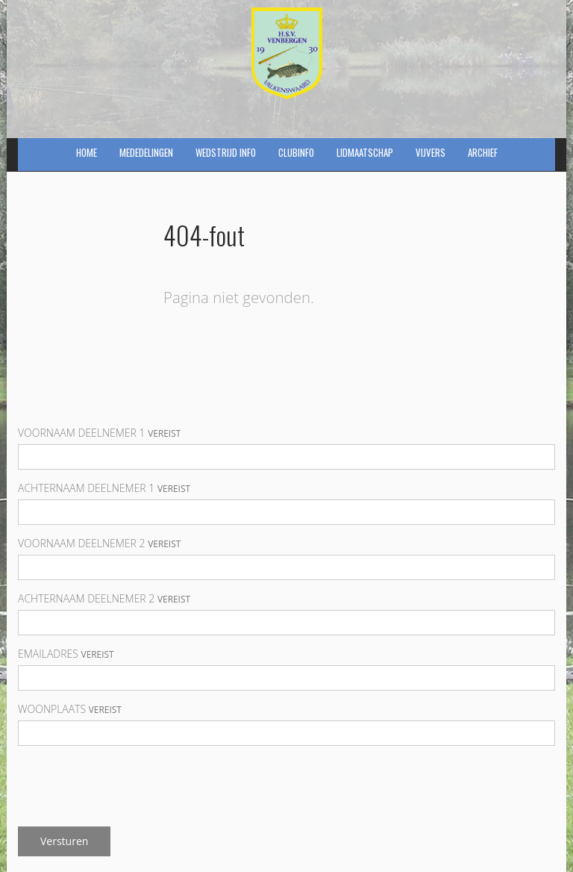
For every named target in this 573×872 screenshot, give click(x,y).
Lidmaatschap (364, 152)
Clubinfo (296, 152)
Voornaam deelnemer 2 (99, 543)
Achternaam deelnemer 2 (104, 598)
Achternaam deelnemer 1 (104, 488)
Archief (483, 152)
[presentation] (131, 786)
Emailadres (66, 654)
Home (86, 152)
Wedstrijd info (225, 152)
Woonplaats (70, 709)
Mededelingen (146, 152)
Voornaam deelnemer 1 (99, 433)
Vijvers (430, 152)
